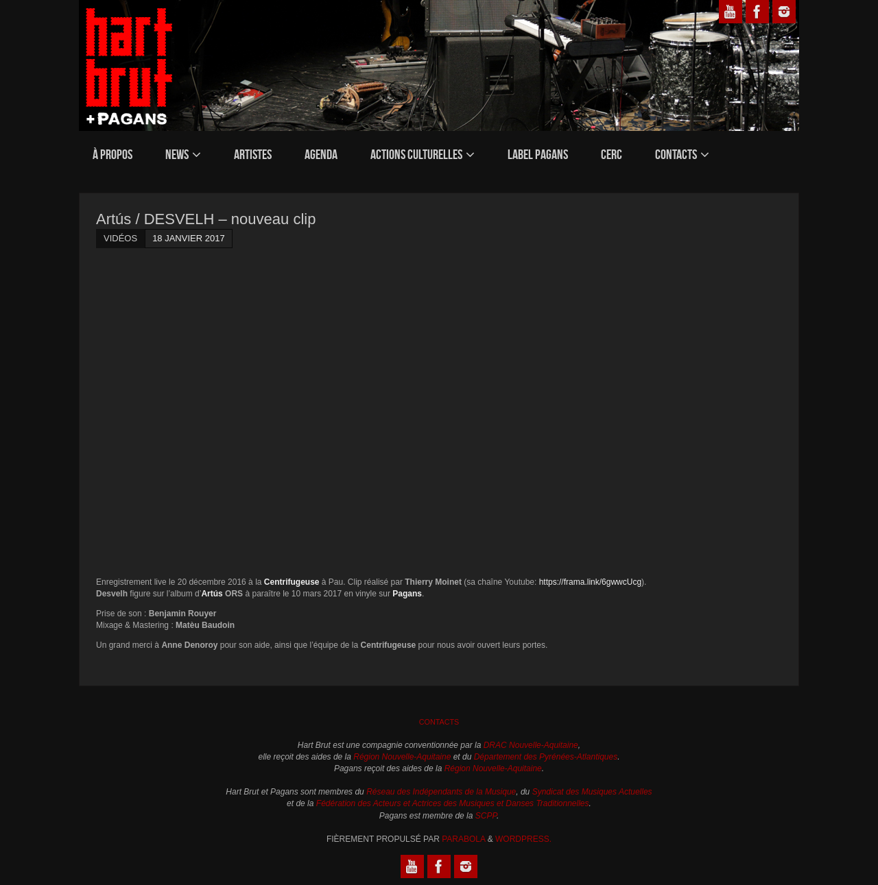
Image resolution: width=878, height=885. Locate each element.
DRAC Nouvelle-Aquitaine (531, 745)
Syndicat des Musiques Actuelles (592, 792)
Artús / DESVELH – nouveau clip (206, 219)
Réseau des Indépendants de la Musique (441, 792)
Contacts (439, 722)
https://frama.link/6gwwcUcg (590, 582)
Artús (211, 593)
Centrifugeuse (292, 582)
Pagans (407, 593)
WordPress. (523, 839)
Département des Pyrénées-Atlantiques (545, 757)
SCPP (486, 816)
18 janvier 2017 (188, 238)
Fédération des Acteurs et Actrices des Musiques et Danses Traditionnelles (452, 803)
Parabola (463, 839)
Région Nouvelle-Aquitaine (402, 757)
